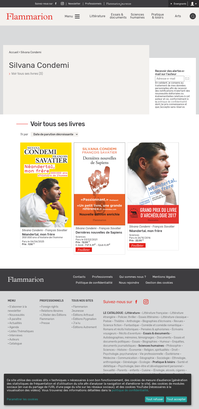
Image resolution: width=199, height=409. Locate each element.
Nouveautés (16, 315)
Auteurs (14, 339)
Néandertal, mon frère (38, 234)
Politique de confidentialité (94, 282)
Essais (136, 341)
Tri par (24, 134)
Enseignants (178, 3)
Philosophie (173, 345)
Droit (175, 350)
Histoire (122, 350)
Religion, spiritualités (156, 350)
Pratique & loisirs (157, 16)
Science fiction (112, 325)
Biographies (149, 341)
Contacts (79, 276)
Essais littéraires (149, 317)
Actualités (15, 323)
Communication (127, 358)
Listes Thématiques (21, 331)
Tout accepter (176, 399)
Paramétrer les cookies (22, 399)
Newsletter (74, 4)
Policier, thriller (127, 317)
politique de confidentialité (172, 102)
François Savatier (56, 230)
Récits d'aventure (130, 333)
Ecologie (145, 362)
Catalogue (15, 343)
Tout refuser (154, 399)
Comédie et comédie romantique (161, 325)
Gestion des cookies (159, 282)
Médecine (109, 358)
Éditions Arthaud (83, 315)
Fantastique (131, 325)
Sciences (109, 350)
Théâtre (119, 321)
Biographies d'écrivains (156, 321)
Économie (135, 350)
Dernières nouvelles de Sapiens (99, 232)
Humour (165, 341)
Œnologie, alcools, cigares (169, 370)
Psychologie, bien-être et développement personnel (150, 366)
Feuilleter (84, 250)
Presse (45, 323)
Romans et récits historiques (120, 329)
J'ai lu (76, 323)
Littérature (97, 16)
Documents (164, 337)
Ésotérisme (172, 354)
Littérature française (155, 313)
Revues (178, 321)
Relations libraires (52, 311)
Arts (178, 16)
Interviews (15, 335)
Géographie (147, 358)
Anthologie (133, 321)
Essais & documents (117, 16)
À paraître (15, 319)
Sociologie (163, 358)
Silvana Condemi (32, 230)
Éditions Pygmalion (84, 319)
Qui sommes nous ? (132, 276)
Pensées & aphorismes (155, 329)
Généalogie (130, 362)
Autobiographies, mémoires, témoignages (128, 337)
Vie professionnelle (151, 354)
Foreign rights (49, 306)
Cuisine (146, 370)
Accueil (13, 52)
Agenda (14, 327)
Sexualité (109, 370)
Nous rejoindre (129, 282)
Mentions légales (164, 276)
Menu (69, 16)
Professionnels (93, 4)
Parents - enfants (128, 370)
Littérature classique (174, 317)
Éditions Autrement (85, 327)
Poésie (107, 321)
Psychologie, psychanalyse (120, 354)
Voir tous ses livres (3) (27, 73)
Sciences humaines (137, 16)
